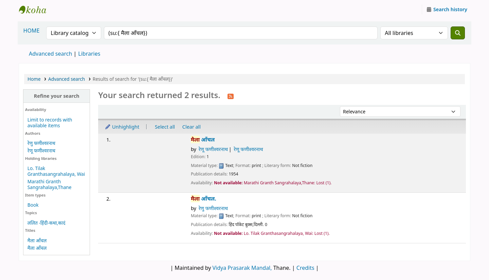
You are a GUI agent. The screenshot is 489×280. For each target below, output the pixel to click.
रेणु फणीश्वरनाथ (41, 143)
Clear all (191, 127)
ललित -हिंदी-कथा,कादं (47, 223)
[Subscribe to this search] (230, 95)
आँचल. (203, 198)
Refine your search (56, 96)
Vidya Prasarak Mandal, (242, 268)
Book (33, 205)
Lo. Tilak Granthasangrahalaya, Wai (56, 171)
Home (34, 79)
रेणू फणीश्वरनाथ (41, 150)
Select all (165, 127)
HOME (31, 30)
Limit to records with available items (50, 122)
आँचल (203, 139)
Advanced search (50, 53)
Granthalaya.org (36, 9)
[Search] (458, 32)
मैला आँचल (37, 240)
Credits (305, 268)
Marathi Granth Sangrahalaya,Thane (50, 184)
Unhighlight (122, 127)
